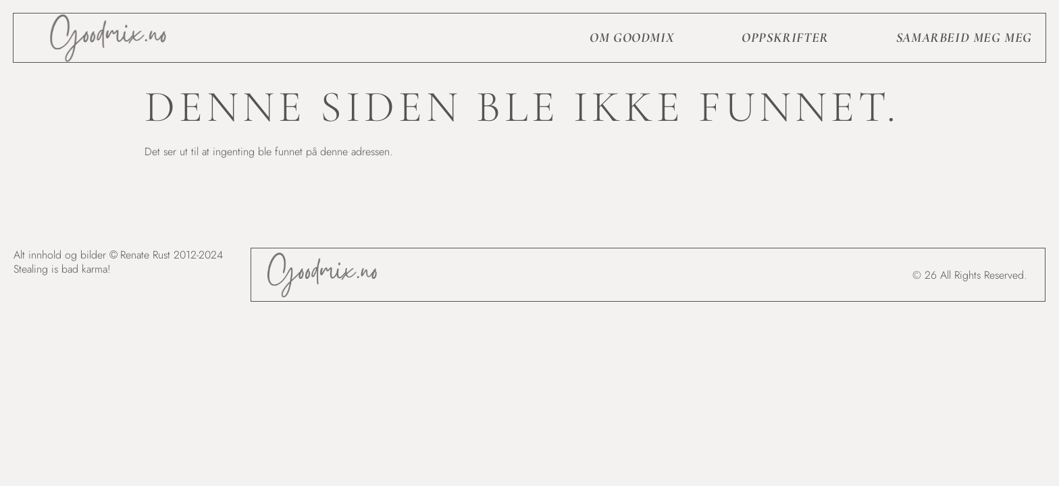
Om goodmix (632, 38)
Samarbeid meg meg (964, 38)
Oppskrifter (785, 38)
